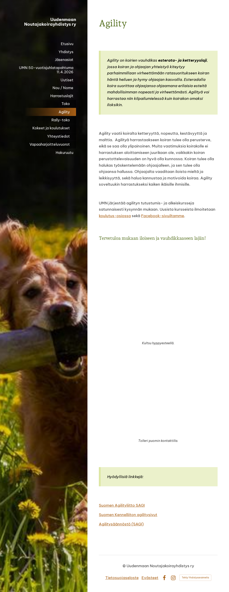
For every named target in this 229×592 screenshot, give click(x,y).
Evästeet (150, 577)
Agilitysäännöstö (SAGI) (121, 524)
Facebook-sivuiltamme (162, 215)
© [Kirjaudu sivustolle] (125, 565)
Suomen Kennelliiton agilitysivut (128, 514)
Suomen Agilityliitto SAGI (122, 505)
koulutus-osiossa (115, 215)
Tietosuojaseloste (122, 577)
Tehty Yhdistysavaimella (195, 577)
